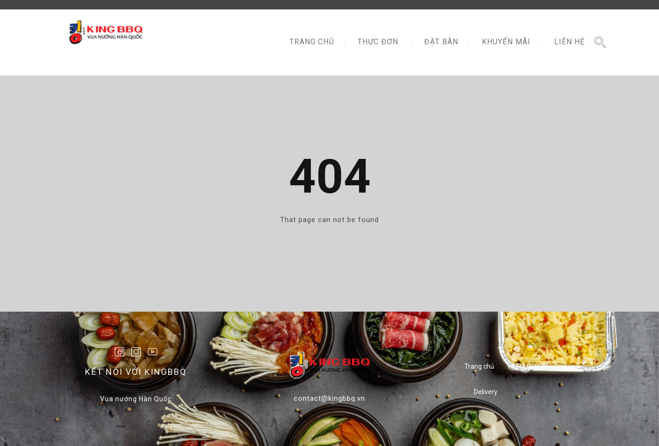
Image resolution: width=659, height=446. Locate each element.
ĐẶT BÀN (441, 41)
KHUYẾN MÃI (506, 41)
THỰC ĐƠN (378, 41)
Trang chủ (479, 366)
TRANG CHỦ (312, 41)
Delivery (485, 392)
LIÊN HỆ (569, 41)
